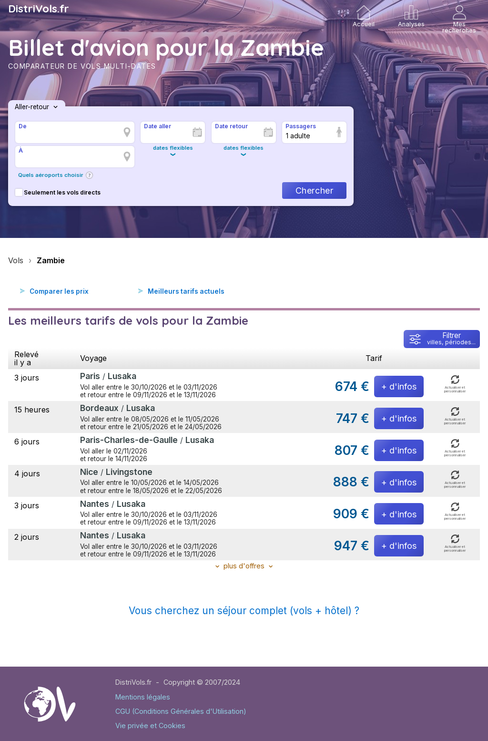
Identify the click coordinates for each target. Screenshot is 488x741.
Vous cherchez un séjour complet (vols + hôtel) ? (244, 611)
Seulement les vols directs (58, 192)
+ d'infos (399, 386)
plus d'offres (244, 566)
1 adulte (298, 136)
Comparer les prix (59, 291)
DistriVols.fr (38, 8)
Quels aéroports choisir (50, 175)
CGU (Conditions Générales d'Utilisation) (180, 711)
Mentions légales (142, 697)
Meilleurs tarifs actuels (186, 291)
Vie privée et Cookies (150, 725)
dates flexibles (173, 147)
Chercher (314, 190)
